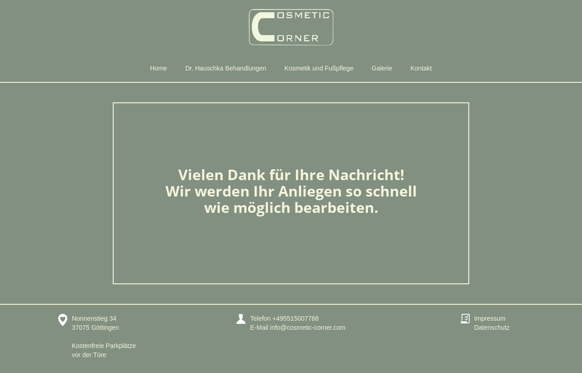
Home (158, 68)
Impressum (490, 318)
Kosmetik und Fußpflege (319, 68)
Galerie (381, 68)
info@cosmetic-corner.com (308, 327)
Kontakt (421, 68)
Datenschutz (492, 327)
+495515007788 (295, 318)
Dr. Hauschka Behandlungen (225, 68)
